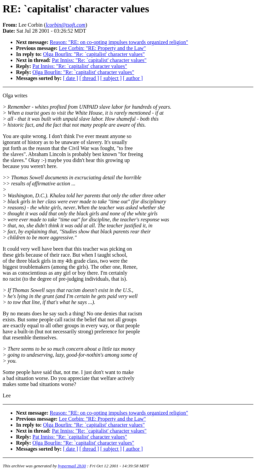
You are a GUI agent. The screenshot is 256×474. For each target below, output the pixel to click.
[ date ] (70, 78)
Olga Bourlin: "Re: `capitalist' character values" (94, 54)
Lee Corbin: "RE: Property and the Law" (102, 48)
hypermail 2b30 (72, 465)
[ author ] (133, 78)
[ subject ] (111, 78)
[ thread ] (89, 78)
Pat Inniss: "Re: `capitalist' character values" (99, 60)
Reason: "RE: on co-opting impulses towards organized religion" (119, 42)
